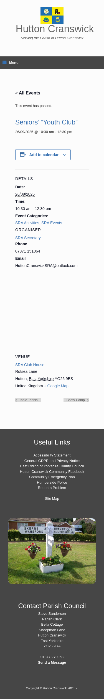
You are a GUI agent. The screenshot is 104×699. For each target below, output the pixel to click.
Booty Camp (76, 400)
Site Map (52, 498)
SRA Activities (27, 223)
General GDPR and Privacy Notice (52, 461)
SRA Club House (29, 365)
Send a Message (52, 662)
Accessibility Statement (52, 455)
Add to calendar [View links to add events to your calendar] (44, 155)
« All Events (27, 93)
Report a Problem (52, 488)
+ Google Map (56, 386)
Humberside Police (52, 482)
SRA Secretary (28, 238)
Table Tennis (28, 400)
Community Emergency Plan (52, 477)
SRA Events (51, 223)
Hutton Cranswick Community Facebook (52, 472)
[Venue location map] (52, 312)
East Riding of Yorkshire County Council (52, 466)
